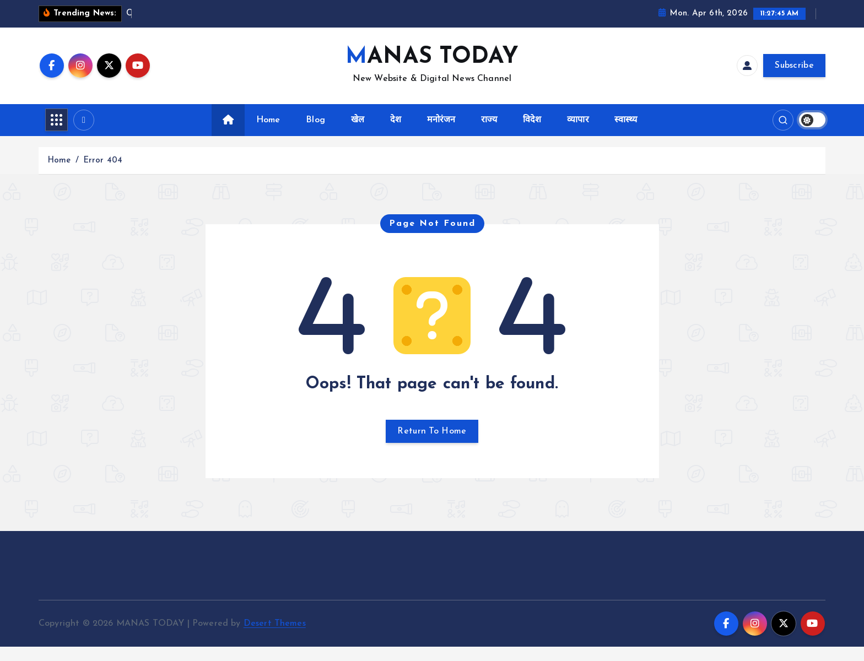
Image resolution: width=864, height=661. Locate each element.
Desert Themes (275, 637)
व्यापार (577, 133)
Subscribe (794, 79)
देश (395, 133)
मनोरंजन (441, 133)
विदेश (532, 133)
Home (268, 133)
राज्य (489, 133)
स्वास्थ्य (625, 133)
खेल (357, 133)
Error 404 (102, 174)
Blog (315, 133)
